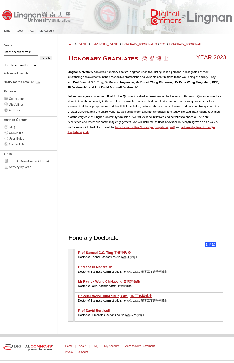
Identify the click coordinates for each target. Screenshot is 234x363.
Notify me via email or (22, 82)
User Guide (16, 138)
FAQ (12, 127)
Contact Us (16, 144)
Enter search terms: (17, 52)
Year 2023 (211, 57)
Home (71, 44)
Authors (14, 110)
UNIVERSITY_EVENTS (105, 44)
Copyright (16, 133)
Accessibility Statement (140, 346)
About (82, 346)
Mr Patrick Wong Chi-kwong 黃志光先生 (109, 281)
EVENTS (83, 44)
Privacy (69, 352)
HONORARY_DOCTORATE (185, 44)
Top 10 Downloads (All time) (29, 161)
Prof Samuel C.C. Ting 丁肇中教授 (104, 253)
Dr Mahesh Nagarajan (95, 267)
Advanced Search (16, 73)
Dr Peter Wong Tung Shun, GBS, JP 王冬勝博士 (115, 296)
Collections (16, 99)
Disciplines (16, 104)
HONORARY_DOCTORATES (139, 44)
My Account (111, 346)
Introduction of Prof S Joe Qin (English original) (145, 127)
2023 (163, 44)
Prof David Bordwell (94, 310)
